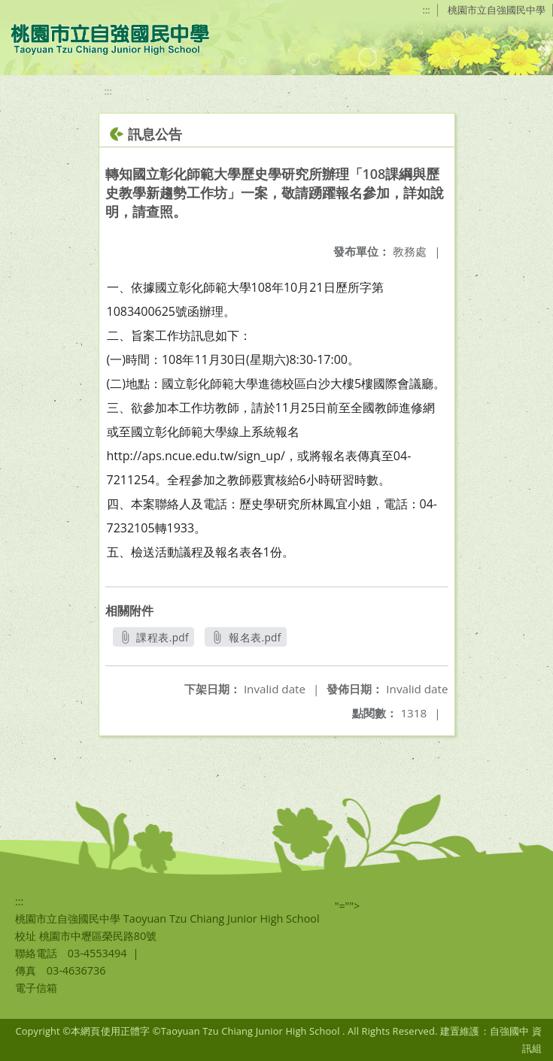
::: (426, 10)
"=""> (347, 906)
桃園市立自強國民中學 (496, 10)
